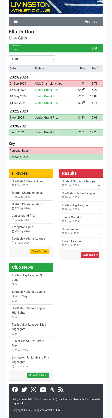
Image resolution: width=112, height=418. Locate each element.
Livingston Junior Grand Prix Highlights (30, 362)
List (94, 48)
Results (69, 173)
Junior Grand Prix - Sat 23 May (29, 345)
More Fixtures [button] (40, 251)
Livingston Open (31, 229)
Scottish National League (31, 241)
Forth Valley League (81, 208)
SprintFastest (81, 232)
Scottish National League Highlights (28, 312)
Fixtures (20, 173)
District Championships (31, 195)
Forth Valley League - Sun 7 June (30, 280)
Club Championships (48, 83)
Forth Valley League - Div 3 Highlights (29, 329)
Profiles (91, 21)
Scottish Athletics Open (31, 183)
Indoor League (81, 244)
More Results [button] (90, 254)
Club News (22, 267)
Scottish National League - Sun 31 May (29, 296)
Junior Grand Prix (46, 90)
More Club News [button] (38, 375)
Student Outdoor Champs (81, 184)
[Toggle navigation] (16, 21)
